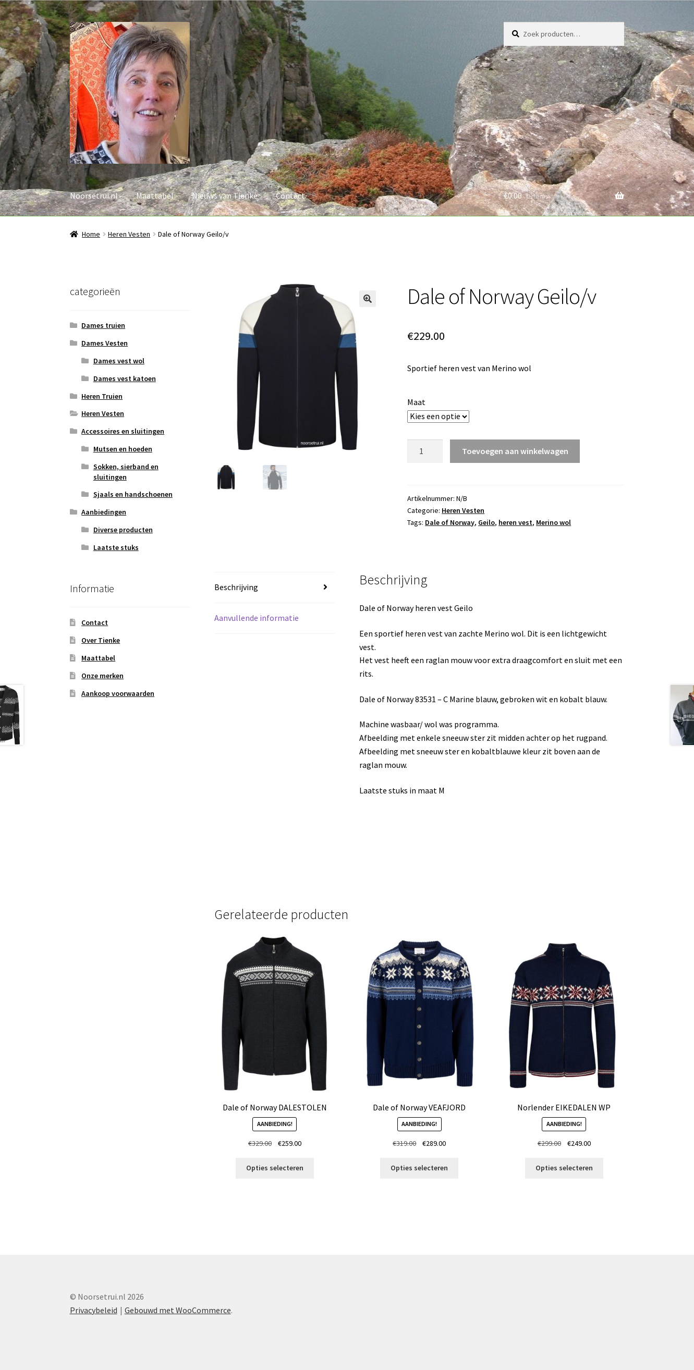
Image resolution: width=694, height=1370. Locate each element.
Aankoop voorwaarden (117, 693)
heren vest (515, 522)
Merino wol (553, 522)
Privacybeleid (93, 1310)
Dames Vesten (104, 343)
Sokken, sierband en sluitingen (126, 472)
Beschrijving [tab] (236, 587)
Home (91, 234)
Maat (416, 402)
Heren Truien (102, 396)
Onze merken (102, 675)
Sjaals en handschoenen (133, 494)
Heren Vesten (129, 234)
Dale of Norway (449, 522)
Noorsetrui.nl (94, 195)
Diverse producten (123, 529)
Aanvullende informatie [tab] (256, 618)
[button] (367, 298)
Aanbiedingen (103, 512)
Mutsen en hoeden (122, 449)
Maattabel (155, 195)
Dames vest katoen (124, 378)
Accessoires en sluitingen (122, 431)
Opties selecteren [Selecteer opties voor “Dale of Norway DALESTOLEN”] (274, 1167)
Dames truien (103, 325)
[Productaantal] (425, 451)
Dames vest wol (118, 360)
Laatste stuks (116, 547)
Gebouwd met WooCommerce (178, 1310)
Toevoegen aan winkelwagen (515, 451)
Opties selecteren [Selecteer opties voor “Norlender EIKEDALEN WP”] (564, 1167)
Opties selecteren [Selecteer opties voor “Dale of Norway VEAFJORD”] (419, 1167)
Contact (290, 195)
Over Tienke (100, 640)
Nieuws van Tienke (225, 195)
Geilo (486, 522)
